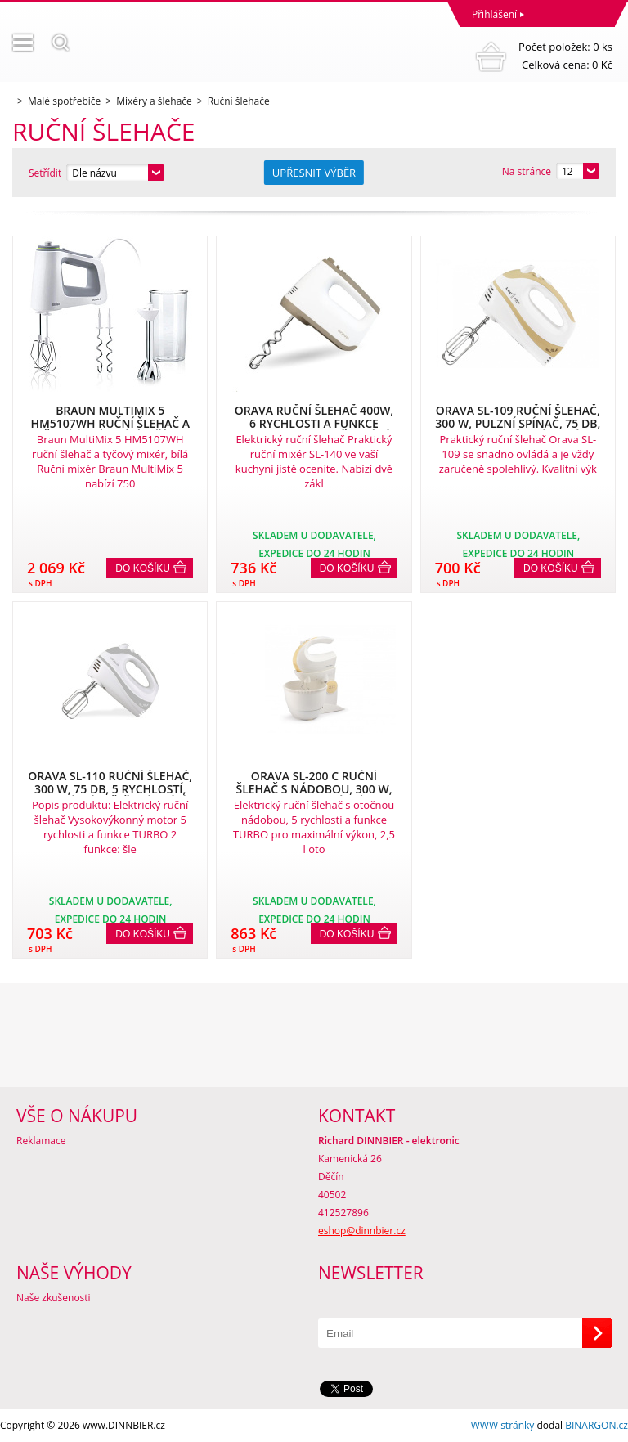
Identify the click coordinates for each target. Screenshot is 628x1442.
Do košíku (142, 568)
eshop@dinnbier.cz (362, 1231)
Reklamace (40, 1141)
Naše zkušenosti (53, 1298)
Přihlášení (494, 14)
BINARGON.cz (596, 1425)
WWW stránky (503, 1425)
